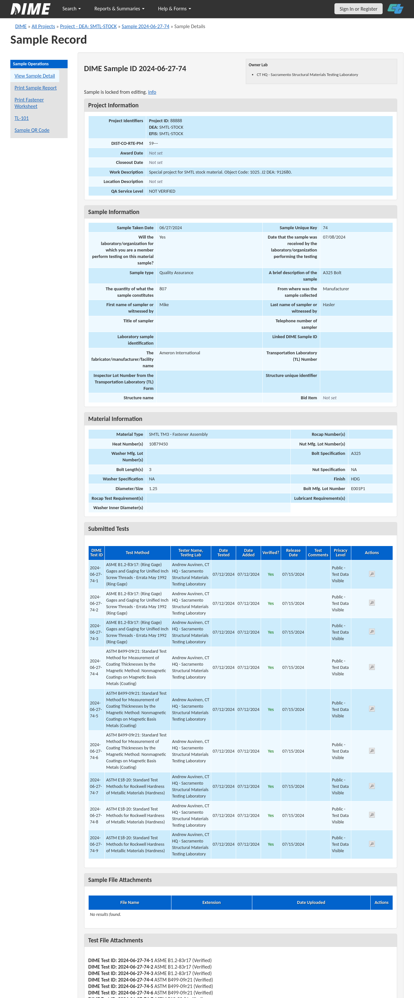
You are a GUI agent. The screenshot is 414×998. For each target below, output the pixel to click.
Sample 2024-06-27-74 (145, 26)
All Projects (43, 26)
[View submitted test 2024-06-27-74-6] (372, 752)
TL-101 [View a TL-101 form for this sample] (22, 118)
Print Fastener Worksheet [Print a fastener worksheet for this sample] (29, 103)
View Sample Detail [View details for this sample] (35, 76)
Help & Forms (174, 8)
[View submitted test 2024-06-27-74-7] (372, 787)
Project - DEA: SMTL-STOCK (88, 26)
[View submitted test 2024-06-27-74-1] (372, 575)
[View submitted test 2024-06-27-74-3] (372, 632)
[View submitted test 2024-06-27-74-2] (372, 603)
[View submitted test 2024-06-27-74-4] (372, 668)
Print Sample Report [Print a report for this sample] (36, 88)
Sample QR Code (32, 130)
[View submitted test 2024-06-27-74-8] (372, 816)
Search (71, 8)
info (152, 92)
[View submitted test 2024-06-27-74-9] (372, 845)
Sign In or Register (358, 9)
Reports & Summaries (119, 8)
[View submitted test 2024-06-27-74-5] (372, 710)
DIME (21, 26)
